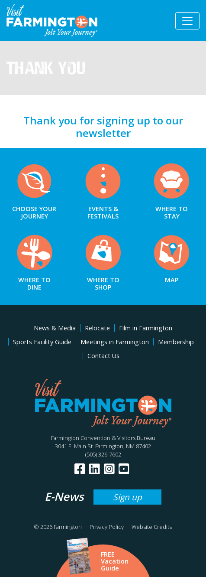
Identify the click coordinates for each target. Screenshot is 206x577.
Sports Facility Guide (42, 342)
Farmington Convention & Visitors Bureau (103, 438)
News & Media (55, 328)
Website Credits (152, 527)
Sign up (127, 497)
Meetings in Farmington (114, 342)
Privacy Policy (107, 527)
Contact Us (103, 355)
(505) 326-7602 (103, 454)
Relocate (97, 328)
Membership (176, 342)
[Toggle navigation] (187, 20)
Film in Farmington (145, 328)
